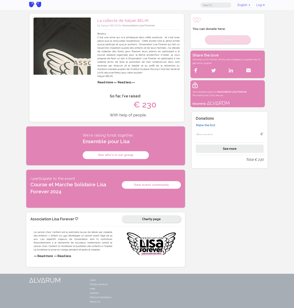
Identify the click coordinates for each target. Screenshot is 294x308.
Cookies (94, 292)
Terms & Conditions (100, 297)
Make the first (205, 125)
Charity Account (99, 284)
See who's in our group (115, 155)
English (244, 5)
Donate (227, 40)
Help (92, 288)
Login (93, 279)
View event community (151, 185)
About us (95, 301)
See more (230, 148)
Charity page (151, 219)
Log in (260, 5)
